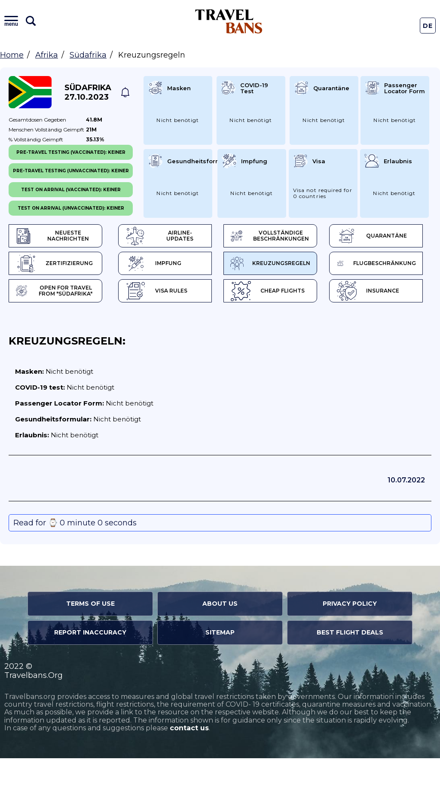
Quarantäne (50, 264)
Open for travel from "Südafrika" (260, 292)
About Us (220, 633)
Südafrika (88, 55)
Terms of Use (90, 633)
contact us (189, 757)
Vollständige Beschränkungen (277, 236)
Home (12, 55)
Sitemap (220, 661)
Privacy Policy (350, 633)
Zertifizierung (150, 264)
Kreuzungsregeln (56, 292)
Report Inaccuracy (90, 661)
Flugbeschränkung (165, 292)
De (428, 26)
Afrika (46, 55)
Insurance (268, 320)
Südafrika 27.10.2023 (87, 92)
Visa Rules (51, 320)
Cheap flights (165, 320)
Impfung (253, 264)
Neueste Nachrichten (53, 236)
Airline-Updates (169, 236)
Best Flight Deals (350, 661)
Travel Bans (229, 21)
